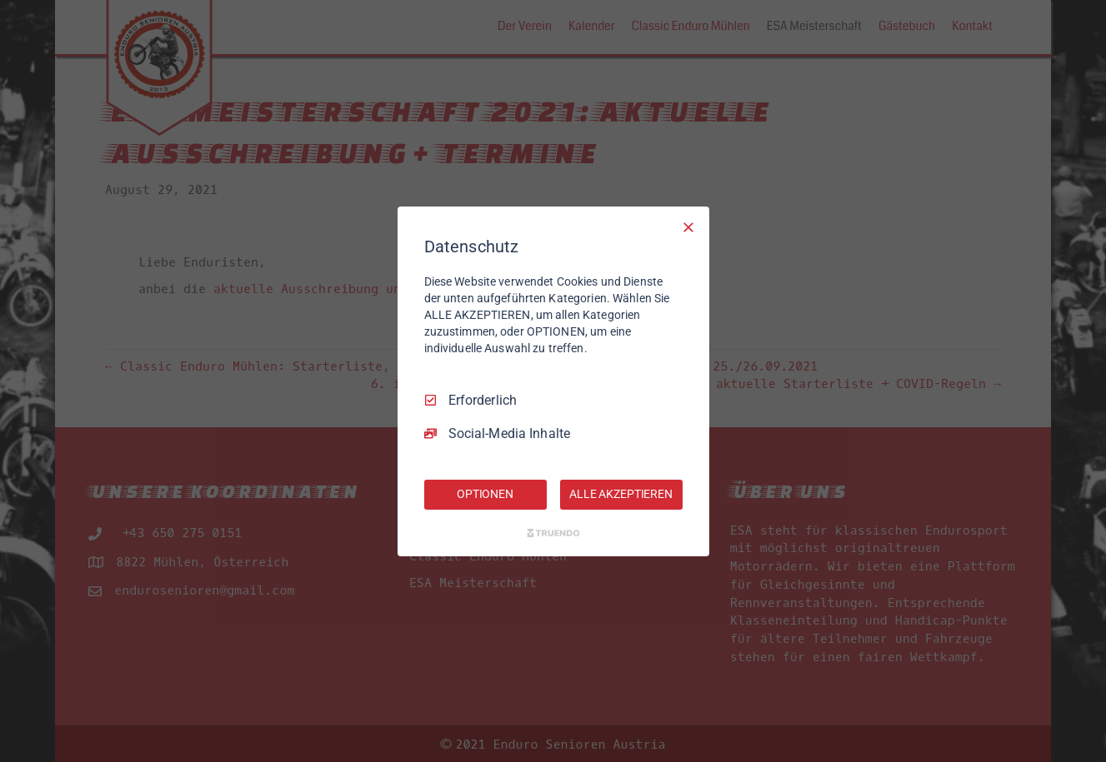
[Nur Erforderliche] (688, 226)
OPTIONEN (485, 494)
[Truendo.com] (553, 533)
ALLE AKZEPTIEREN (621, 494)
